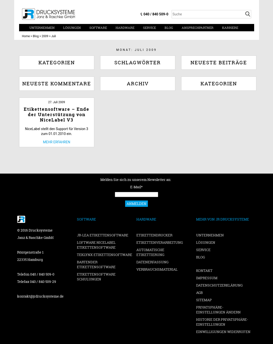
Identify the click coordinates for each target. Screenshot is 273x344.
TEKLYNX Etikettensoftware (104, 254)
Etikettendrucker (154, 235)
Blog (169, 27)
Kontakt (204, 270)
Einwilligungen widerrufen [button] (223, 331)
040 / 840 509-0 (155, 14)
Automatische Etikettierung (150, 252)
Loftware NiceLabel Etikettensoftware (96, 245)
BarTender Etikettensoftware (96, 264)
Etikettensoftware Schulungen (96, 276)
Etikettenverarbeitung (159, 242)
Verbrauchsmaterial (157, 269)
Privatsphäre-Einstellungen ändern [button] (218, 309)
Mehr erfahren (56, 142)
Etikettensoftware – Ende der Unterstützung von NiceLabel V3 (56, 114)
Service (149, 27)
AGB (199, 292)
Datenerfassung (152, 262)
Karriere (230, 27)
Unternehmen (42, 27)
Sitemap (204, 300)
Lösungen (72, 27)
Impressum (206, 278)
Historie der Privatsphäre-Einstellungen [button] (222, 322)
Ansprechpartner (198, 27)
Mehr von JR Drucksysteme (222, 219)
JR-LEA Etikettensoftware (102, 235)
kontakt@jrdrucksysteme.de (40, 296)
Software (98, 27)
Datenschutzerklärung (219, 285)
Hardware (125, 27)
